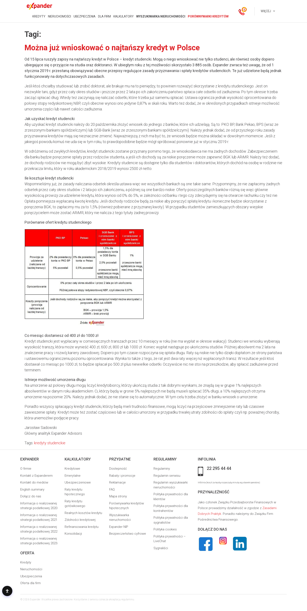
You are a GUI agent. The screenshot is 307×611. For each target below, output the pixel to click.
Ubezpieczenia (31, 576)
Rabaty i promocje (122, 476)
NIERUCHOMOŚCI (59, 16)
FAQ (112, 489)
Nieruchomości (31, 569)
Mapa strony (118, 496)
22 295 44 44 (219, 468)
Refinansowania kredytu (81, 527)
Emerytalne (73, 476)
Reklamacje (117, 482)
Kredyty (25, 562)
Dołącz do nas (30, 496)
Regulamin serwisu (167, 476)
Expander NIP (118, 527)
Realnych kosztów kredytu (83, 513)
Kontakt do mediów (34, 482)
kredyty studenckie (49, 443)
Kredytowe (72, 469)
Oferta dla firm (30, 583)
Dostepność (118, 469)
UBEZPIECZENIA (85, 16)
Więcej (266, 11)
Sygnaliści (161, 548)
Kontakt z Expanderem (36, 476)
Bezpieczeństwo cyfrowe (127, 534)
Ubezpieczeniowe (78, 482)
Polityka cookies (165, 529)
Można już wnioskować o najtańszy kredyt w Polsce (112, 47)
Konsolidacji (73, 534)
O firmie (25, 469)
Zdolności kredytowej (80, 520)
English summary (32, 489)
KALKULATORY (123, 16)
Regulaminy (162, 469)
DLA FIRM (104, 16)
